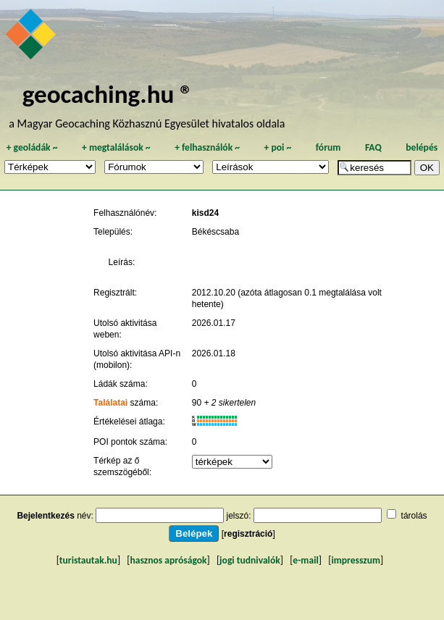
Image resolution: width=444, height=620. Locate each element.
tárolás (414, 516)
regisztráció (248, 534)
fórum (328, 147)
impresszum (355, 560)
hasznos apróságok (168, 560)
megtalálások (116, 147)
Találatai (110, 403)
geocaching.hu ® (107, 93)
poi (277, 147)
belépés (421, 147)
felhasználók (207, 147)
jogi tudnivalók (249, 560)
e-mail (305, 560)
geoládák (32, 147)
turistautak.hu (88, 560)
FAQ (373, 147)
